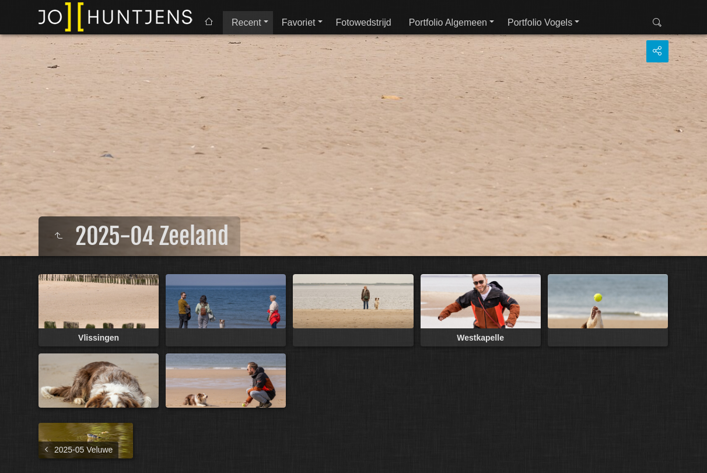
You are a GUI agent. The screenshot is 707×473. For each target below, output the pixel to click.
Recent (246, 22)
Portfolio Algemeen (448, 22)
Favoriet (299, 22)
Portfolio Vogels (540, 22)
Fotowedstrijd (363, 22)
